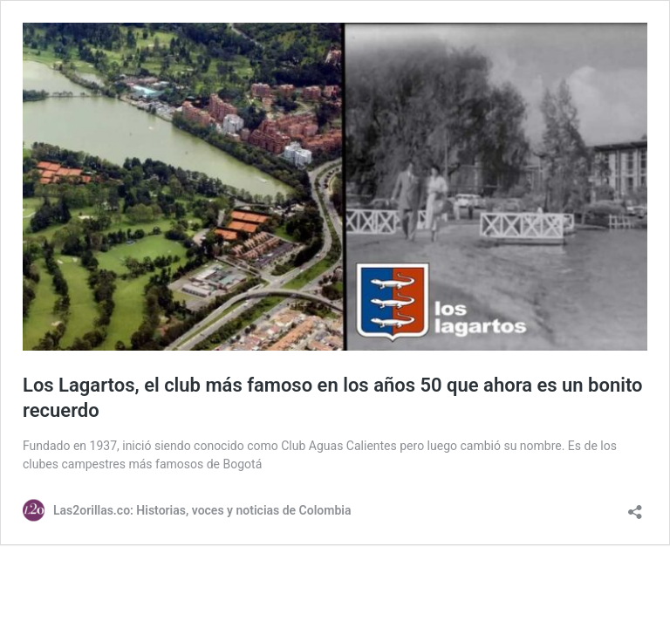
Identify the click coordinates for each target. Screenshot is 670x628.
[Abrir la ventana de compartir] (635, 506)
